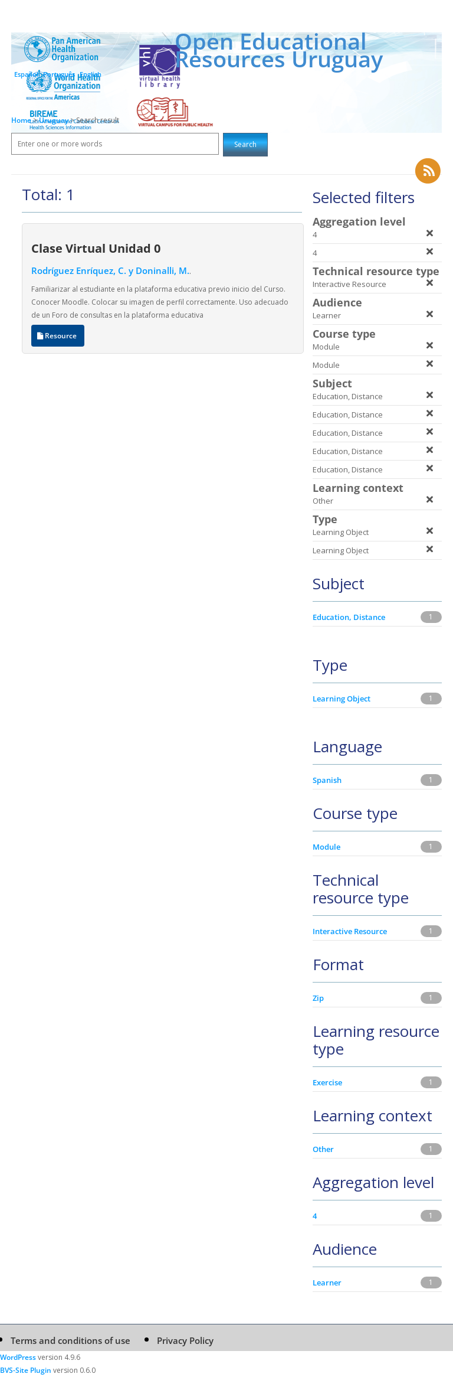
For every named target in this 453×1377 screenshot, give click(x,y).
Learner (327, 1282)
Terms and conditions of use (70, 1340)
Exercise (327, 1082)
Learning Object (341, 698)
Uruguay (54, 120)
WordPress (18, 1357)
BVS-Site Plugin (25, 1370)
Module (326, 846)
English (90, 74)
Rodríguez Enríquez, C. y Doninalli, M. (110, 270)
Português (59, 74)
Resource (57, 336)
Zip (318, 998)
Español (26, 74)
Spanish (327, 780)
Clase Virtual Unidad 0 (95, 248)
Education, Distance (349, 617)
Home (21, 120)
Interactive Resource (350, 931)
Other (323, 1149)
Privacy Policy (185, 1340)
